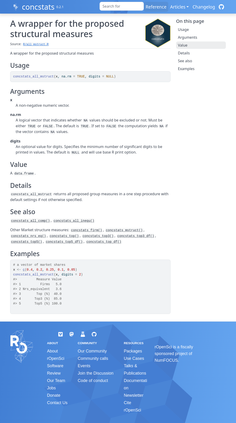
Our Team (56, 380)
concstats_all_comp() (30, 221)
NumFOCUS (166, 360)
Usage (183, 29)
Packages (133, 351)
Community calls (93, 358)
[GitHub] (221, 7)
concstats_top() (64, 236)
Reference (156, 7)
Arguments (187, 37)
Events (84, 366)
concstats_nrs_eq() (28, 236)
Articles (177, 7)
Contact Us (57, 402)
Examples (186, 68)
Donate (53, 395)
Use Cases (134, 358)
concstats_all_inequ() (73, 221)
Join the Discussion (95, 373)
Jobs (51, 388)
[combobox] (122, 6)
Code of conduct (93, 380)
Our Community (92, 351)
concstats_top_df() (103, 242)
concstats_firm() (86, 230)
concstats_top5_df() (64, 242)
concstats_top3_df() (135, 236)
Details (184, 53)
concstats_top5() (26, 242)
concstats (38, 7)
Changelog (203, 7)
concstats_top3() (98, 236)
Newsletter (133, 395)
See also (185, 60)
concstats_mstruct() (124, 230)
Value (182, 45)
